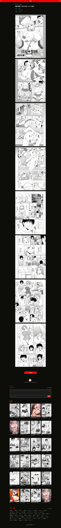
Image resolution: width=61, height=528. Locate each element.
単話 (17, 510)
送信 (48, 396)
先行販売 (45, 518)
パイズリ (43, 515)
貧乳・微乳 (24, 512)
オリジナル (30, 512)
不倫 (11, 520)
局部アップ (21, 520)
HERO (30, 1)
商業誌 (20, 4)
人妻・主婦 (12, 512)
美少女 (46, 510)
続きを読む (30, 372)
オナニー (31, 518)
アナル (21, 515)
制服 (43, 513)
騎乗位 (48, 513)
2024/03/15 (20, 11)
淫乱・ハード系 (38, 513)
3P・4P (26, 513)
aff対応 (12, 510)
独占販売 (16, 520)
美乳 (26, 515)
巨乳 (21, 510)
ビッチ (31, 520)
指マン (40, 518)
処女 (21, 513)
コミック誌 (42, 512)
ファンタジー (31, 513)
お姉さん (21, 518)
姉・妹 (17, 515)
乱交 (11, 518)
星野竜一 (20, 8)
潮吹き (30, 515)
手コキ (35, 518)
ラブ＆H (37, 512)
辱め (38, 515)
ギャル (25, 518)
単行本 (26, 510)
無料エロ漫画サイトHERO (31, 524)
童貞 (26, 520)
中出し (31, 510)
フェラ (41, 510)
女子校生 (36, 510)
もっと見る (49, 508)
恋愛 (34, 515)
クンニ (16, 518)
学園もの (12, 515)
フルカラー (18, 512)
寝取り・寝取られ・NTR (14, 513)
